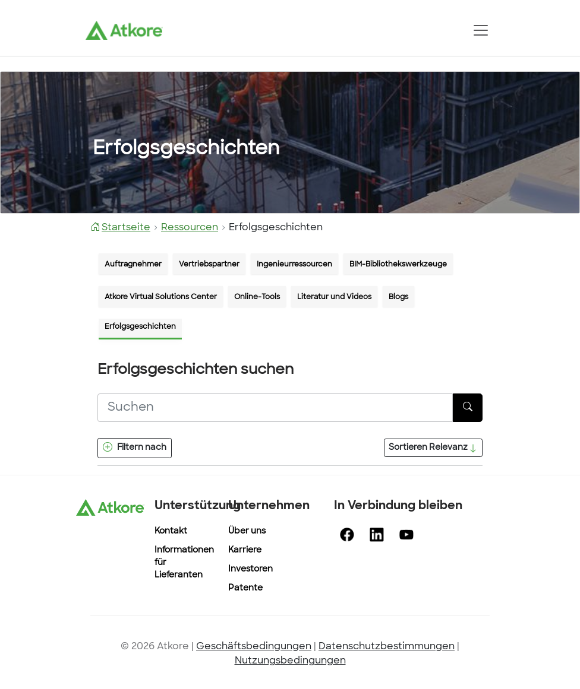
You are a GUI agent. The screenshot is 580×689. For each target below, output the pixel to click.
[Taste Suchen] (468, 407)
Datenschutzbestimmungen (387, 647)
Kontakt (171, 531)
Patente (245, 588)
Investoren (250, 569)
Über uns (247, 531)
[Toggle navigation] (480, 30)
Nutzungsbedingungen (290, 661)
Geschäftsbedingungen (253, 647)
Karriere (244, 550)
